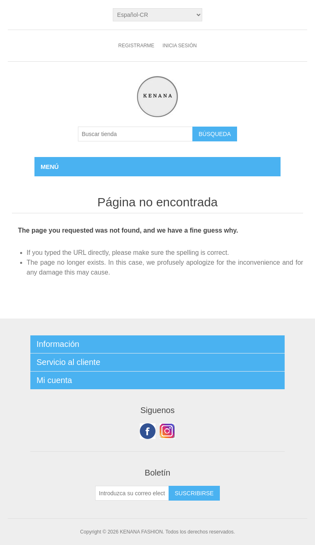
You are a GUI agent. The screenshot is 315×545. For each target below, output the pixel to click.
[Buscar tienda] (135, 134)
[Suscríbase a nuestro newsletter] (132, 493)
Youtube (167, 431)
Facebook (147, 431)
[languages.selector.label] (158, 14)
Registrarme (136, 45)
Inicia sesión (179, 45)
